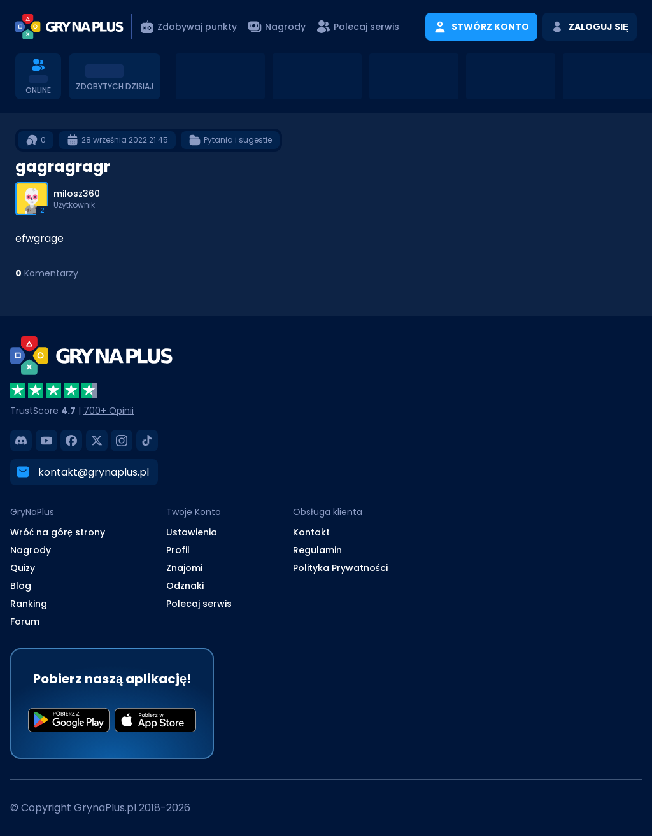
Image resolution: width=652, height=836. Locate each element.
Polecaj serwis (199, 603)
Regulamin (317, 550)
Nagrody (30, 550)
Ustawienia (191, 532)
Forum (24, 621)
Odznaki (185, 585)
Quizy (22, 568)
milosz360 (76, 193)
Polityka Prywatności (340, 568)
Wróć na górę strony (57, 532)
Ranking (28, 603)
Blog (20, 585)
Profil (178, 550)
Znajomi (184, 568)
